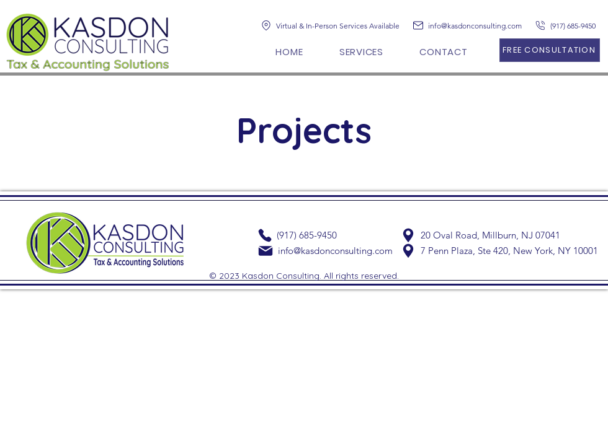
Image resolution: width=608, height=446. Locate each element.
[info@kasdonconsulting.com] (473, 25)
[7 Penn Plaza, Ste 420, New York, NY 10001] (499, 250)
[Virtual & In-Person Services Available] (334, 25)
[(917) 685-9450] (569, 25)
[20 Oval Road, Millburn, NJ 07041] (483, 235)
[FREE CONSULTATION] (549, 50)
